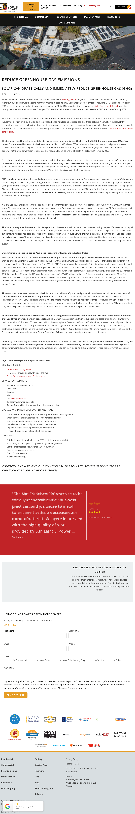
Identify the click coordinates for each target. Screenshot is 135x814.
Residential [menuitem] (21, 17)
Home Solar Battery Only (73, 660)
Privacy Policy (72, 759)
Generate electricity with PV (20, 369)
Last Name (74, 630)
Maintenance (8, 776)
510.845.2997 (11, 624)
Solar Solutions (9, 771)
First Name (9, 630)
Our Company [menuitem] (67, 22)
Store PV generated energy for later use (26, 376)
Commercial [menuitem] (42, 17)
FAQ (75, 6)
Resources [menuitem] (113, 17)
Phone (72, 644)
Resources (6, 782)
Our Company (8, 788)
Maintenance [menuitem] (92, 17)
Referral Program (92, 6)
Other (118, 660)
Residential (7, 759)
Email (6, 644)
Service (100, 660)
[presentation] (23, 675)
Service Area (55, 6)
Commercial (21, 660)
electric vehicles (18, 398)
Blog (80, 6)
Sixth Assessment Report (106, 106)
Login (45, 8)
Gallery (44, 6)
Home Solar (44, 660)
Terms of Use (72, 763)
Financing (66, 6)
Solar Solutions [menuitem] (67, 17)
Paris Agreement (70, 99)
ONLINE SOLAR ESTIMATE (31, 6)
